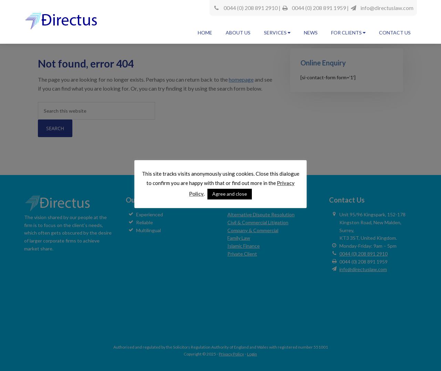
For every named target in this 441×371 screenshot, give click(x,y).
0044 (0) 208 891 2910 (251, 7)
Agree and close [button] (229, 194)
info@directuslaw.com (386, 7)
